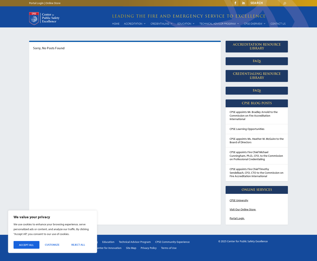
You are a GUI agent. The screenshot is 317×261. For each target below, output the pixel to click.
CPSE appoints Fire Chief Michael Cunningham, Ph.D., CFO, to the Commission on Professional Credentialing (256, 155)
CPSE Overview (253, 23)
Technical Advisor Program (218, 23)
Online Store (52, 3)
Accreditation (133, 23)
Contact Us (278, 23)
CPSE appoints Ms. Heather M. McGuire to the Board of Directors (257, 140)
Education (184, 23)
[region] (52, 232)
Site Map (131, 248)
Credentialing (160, 23)
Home (115, 23)
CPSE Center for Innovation (105, 248)
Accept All (79, 245)
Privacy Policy (149, 248)
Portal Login (36, 3)
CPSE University (239, 200)
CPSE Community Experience (172, 242)
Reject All (52, 245)
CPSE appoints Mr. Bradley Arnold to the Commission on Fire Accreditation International (254, 115)
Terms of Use (168, 248)
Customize (26, 245)
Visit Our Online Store (243, 209)
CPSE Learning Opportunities (247, 129)
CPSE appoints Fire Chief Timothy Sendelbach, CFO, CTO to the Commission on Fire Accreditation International (256, 172)
